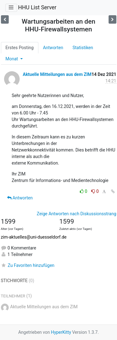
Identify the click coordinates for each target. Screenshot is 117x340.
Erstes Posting (20, 47)
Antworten (53, 47)
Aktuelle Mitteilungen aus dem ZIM (57, 74)
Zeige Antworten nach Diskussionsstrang (76, 213)
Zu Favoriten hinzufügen (28, 265)
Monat (12, 58)
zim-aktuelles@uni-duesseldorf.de (34, 237)
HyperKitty (61, 332)
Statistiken (82, 47)
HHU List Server (37, 7)
